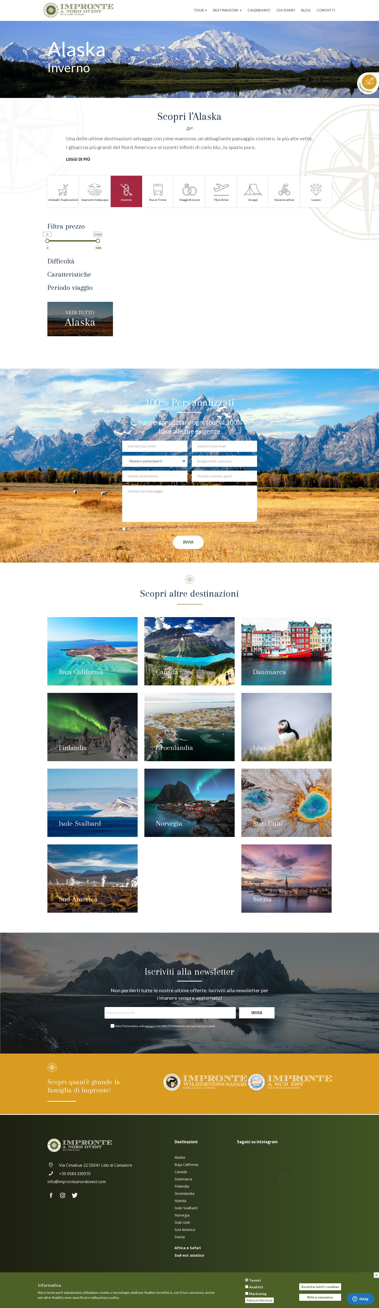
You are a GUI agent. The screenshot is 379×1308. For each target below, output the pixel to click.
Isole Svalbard (80, 823)
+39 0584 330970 (69, 1173)
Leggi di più (78, 159)
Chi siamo (286, 10)
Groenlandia (174, 747)
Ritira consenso (320, 1297)
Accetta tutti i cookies (320, 1287)
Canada (167, 672)
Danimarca (269, 672)
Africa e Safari (188, 1247)
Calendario (259, 10)
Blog (306, 10)
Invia (188, 542)
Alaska (80, 319)
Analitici (256, 1287)
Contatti (326, 10)
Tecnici (255, 1280)
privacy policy (108, 1297)
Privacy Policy (185, 529)
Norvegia (169, 823)
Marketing (258, 1294)
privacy (150, 1026)
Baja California (81, 672)
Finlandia (73, 747)
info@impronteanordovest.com (76, 1181)
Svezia (262, 899)
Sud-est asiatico (189, 1255)
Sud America (78, 899)
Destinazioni (227, 10)
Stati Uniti (268, 823)
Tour (200, 10)
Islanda (264, 747)
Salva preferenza (259, 1300)
